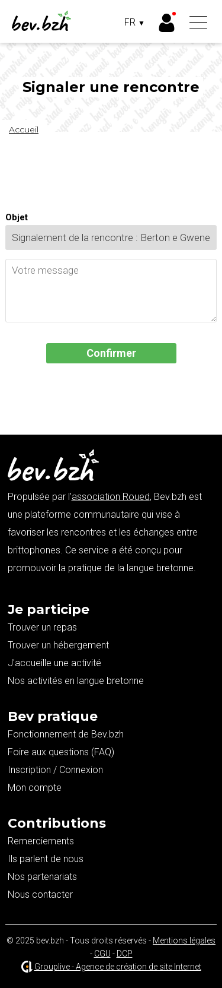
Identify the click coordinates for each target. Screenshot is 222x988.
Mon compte (35, 787)
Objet (16, 217)
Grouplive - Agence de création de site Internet (117, 966)
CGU (102, 953)
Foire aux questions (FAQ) (61, 752)
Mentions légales (184, 940)
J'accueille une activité (54, 663)
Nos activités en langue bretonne (76, 680)
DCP (125, 953)
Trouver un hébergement (58, 645)
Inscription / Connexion (55, 769)
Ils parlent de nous (45, 858)
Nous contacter (40, 894)
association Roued (111, 496)
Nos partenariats (42, 876)
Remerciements (41, 841)
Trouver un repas (42, 627)
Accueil (23, 129)
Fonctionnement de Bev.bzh (66, 734)
